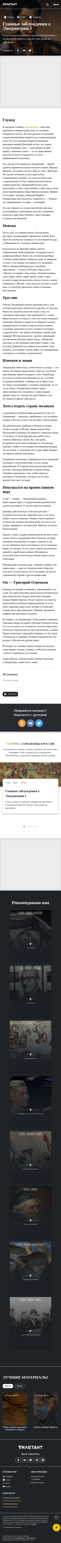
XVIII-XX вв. (38, 913)
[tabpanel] (30, 797)
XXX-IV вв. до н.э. (38, 1244)
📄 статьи (6, 1480)
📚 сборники (8, 1476)
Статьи (21, 913)
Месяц (19, 1386)
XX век (38, 1134)
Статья (8, 17)
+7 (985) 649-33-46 (30, 1538)
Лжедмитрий (30, 127)
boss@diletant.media (19, 1538)
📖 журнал (7, 1486)
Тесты (26, 1189)
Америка (30, 1134)
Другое (34, 1189)
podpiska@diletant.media (12, 1500)
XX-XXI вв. (36, 968)
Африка (28, 968)
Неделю (8, 1386)
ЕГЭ (21, 968)
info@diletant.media (10, 1507)
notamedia (33, 1524)
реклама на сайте (37, 1482)
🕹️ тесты (6, 1483)
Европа (29, 913)
